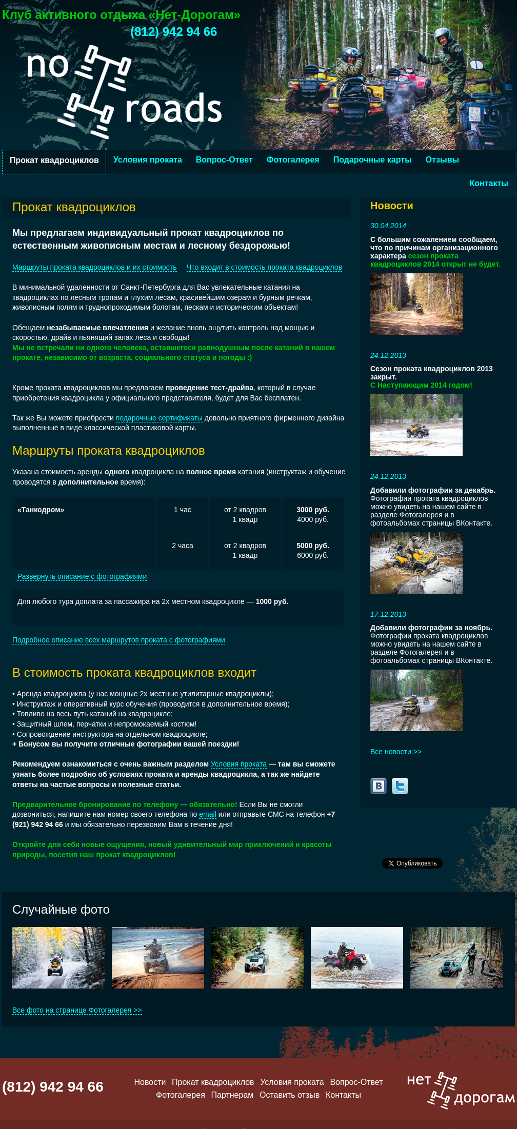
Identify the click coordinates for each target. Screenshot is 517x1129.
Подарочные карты (372, 159)
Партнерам (232, 1095)
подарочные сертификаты (159, 418)
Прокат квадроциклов (54, 160)
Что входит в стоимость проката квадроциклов (264, 267)
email (207, 814)
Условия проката (147, 159)
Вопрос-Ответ (224, 159)
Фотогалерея (293, 159)
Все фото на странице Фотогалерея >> (77, 1010)
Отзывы (442, 159)
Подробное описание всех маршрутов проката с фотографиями (118, 640)
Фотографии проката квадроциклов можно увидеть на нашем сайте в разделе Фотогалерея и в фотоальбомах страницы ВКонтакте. (432, 506)
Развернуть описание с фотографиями (82, 576)
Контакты (489, 183)
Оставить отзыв (290, 1095)
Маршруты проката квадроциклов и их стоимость (94, 267)
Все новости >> (396, 752)
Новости (150, 1082)
